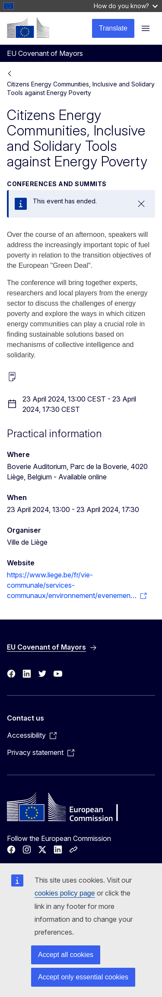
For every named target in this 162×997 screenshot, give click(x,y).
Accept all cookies (65, 954)
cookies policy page (65, 893)
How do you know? (126, 5)
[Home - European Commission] (28, 27)
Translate (113, 28)
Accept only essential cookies (83, 977)
